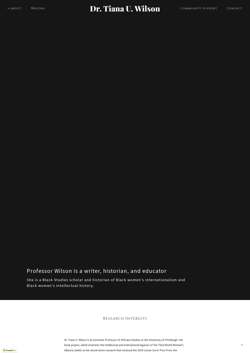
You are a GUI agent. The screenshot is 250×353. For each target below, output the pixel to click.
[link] (125, 10)
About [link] (16, 8)
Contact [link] (234, 8)
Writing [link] (38, 8)
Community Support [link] (198, 8)
